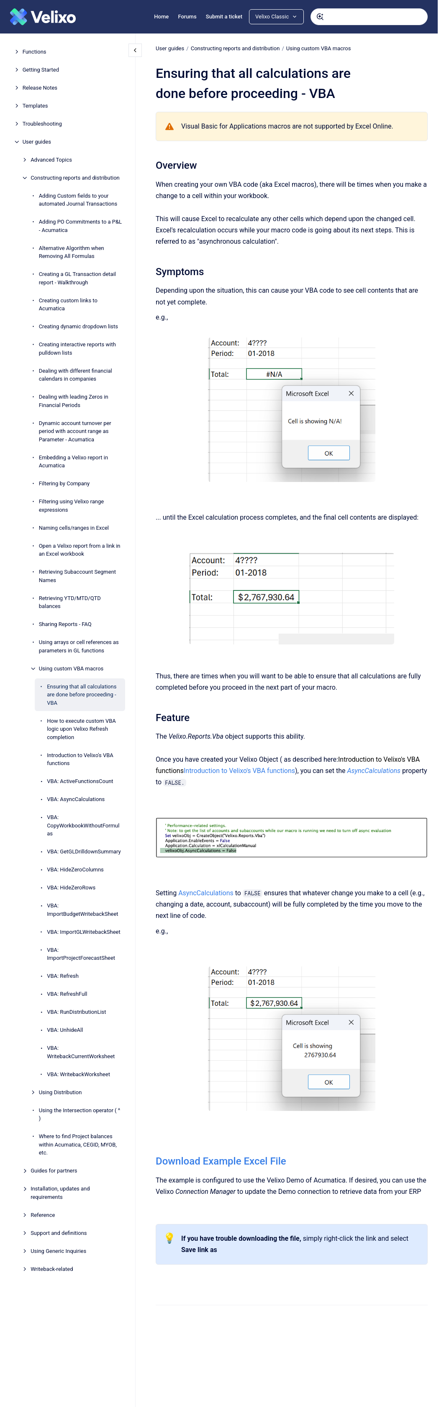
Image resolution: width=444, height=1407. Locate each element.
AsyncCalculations (206, 893)
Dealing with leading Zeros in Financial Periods (73, 401)
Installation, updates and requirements (60, 1192)
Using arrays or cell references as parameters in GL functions (79, 646)
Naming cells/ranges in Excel (74, 528)
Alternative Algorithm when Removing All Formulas (71, 252)
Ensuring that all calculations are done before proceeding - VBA (81, 694)
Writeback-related (52, 1269)
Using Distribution (60, 1092)
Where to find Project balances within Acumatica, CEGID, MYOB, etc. (78, 1144)
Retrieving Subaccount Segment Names (77, 576)
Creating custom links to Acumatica (68, 304)
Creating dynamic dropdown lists (78, 326)
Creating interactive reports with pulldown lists (77, 348)
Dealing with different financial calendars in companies (75, 375)
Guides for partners (54, 1170)
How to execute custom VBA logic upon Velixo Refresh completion (81, 729)
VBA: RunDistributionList (76, 1012)
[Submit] (320, 16)
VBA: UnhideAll (65, 1030)
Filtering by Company (64, 483)
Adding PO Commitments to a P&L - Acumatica (80, 226)
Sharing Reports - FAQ (65, 624)
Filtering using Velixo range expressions (71, 505)
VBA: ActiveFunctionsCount (80, 781)
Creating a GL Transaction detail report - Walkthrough (77, 278)
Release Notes (40, 88)
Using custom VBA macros (71, 668)
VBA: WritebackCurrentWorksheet (81, 1052)
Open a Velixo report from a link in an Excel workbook (80, 550)
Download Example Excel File (221, 1161)
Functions (34, 52)
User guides (37, 142)
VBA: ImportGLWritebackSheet (84, 932)
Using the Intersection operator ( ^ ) (80, 1114)
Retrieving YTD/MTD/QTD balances (70, 602)
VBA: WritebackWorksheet (78, 1074)
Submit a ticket (224, 16)
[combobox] (369, 17)
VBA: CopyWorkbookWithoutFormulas (83, 825)
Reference (43, 1215)
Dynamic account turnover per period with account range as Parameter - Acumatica (75, 431)
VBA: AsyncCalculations (76, 799)
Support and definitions (59, 1233)
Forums (187, 16)
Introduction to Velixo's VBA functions (80, 759)
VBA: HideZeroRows (71, 887)
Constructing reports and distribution (75, 178)
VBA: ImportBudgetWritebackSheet (82, 909)
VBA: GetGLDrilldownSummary (84, 851)
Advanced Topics (51, 160)
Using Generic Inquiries (58, 1251)
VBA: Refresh (63, 976)
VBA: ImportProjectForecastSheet (81, 954)
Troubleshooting (42, 124)
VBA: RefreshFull (67, 994)
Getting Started (41, 70)
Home (161, 16)
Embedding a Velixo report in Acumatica (73, 461)
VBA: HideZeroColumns (75, 869)
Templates (35, 106)
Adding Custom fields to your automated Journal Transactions (78, 200)
